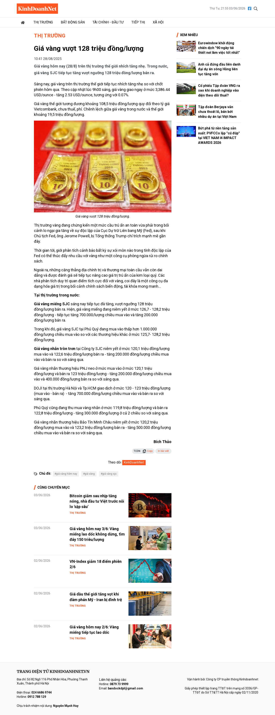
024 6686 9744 (41, 692)
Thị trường (43, 22)
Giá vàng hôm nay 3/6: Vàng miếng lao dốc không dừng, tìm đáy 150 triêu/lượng (97, 534)
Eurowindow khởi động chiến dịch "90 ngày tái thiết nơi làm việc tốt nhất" (219, 48)
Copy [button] (148, 451)
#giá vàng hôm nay (66, 473)
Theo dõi (114, 462)
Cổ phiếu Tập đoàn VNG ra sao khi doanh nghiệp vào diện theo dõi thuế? (219, 90)
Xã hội (158, 22)
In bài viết (163, 451)
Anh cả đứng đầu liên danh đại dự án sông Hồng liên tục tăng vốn (219, 69)
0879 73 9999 (119, 684)
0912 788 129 (37, 696)
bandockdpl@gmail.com (125, 688)
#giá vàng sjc (109, 473)
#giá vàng (89, 473)
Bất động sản (73, 22)
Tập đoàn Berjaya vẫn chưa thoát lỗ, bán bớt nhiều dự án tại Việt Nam (217, 112)
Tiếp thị (138, 22)
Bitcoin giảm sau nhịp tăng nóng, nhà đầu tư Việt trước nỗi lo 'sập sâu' (97, 501)
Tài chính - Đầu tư (108, 22)
